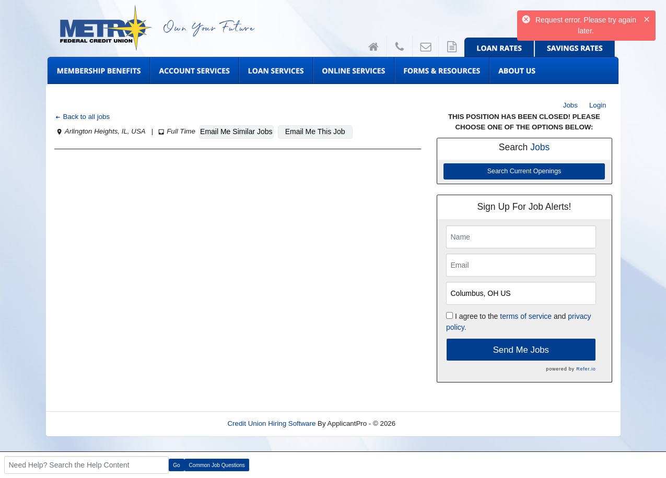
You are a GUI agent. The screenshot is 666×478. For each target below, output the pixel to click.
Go (176, 465)
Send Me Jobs (521, 350)
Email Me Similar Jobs (236, 131)
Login (597, 105)
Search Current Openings (524, 171)
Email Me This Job (315, 131)
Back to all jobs (82, 117)
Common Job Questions (217, 465)
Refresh (426, 423)
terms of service (526, 316)
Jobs (570, 105)
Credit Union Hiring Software (271, 423)
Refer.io (585, 369)
